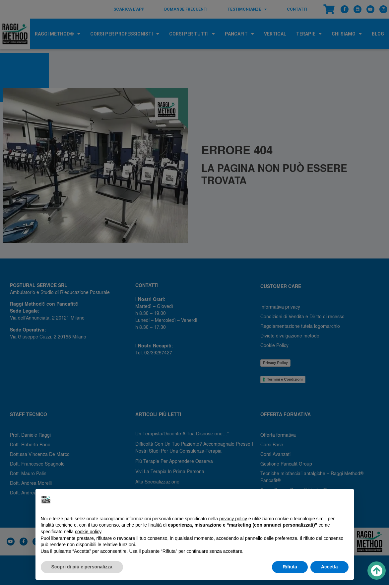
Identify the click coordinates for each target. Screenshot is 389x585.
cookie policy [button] (88, 531)
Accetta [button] (329, 566)
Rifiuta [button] (290, 566)
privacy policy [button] (233, 518)
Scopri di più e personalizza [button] (81, 566)
